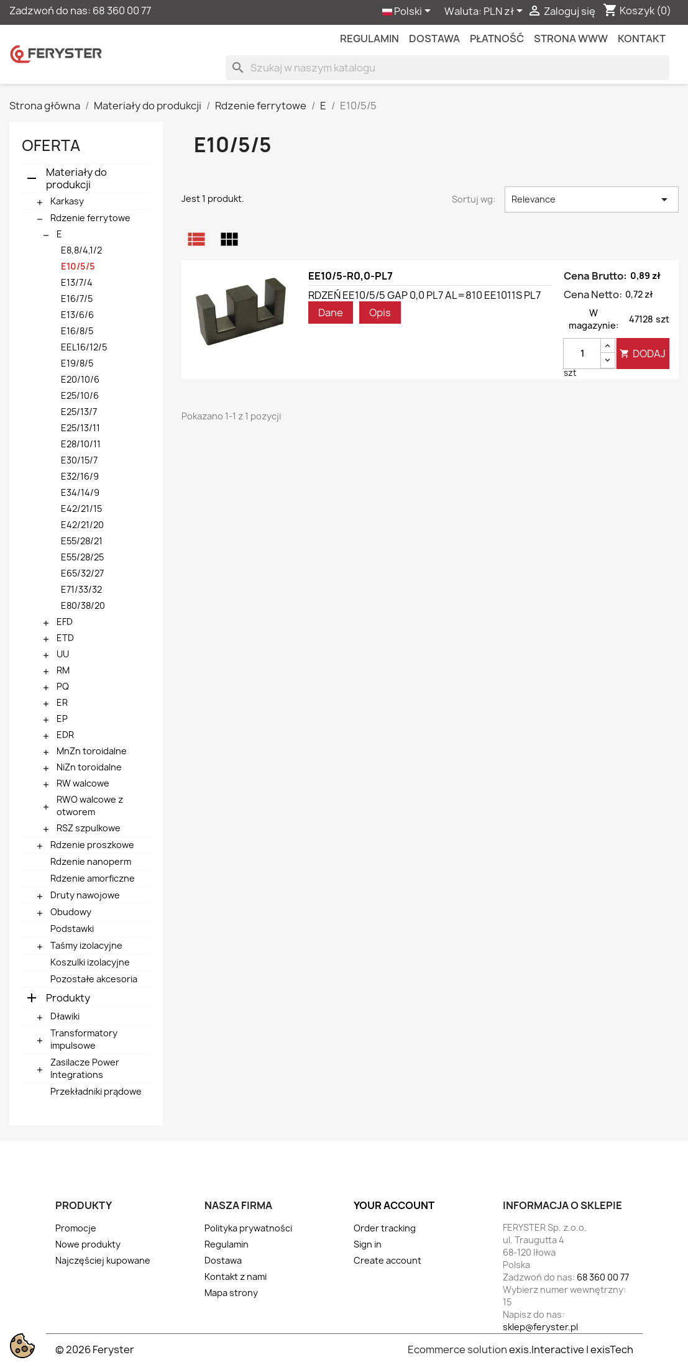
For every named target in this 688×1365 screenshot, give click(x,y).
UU (63, 654)
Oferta (51, 145)
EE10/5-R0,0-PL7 (350, 276)
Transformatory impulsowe (83, 1039)
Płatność (497, 38)
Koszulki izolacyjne (90, 962)
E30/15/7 (79, 460)
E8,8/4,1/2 (81, 250)
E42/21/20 (82, 525)
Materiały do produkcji (76, 178)
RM (63, 670)
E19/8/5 (77, 363)
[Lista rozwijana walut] (505, 11)
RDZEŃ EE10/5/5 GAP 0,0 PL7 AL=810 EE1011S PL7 (424, 295)
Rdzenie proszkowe (92, 845)
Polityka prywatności (248, 1228)
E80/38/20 (83, 605)
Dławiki (65, 1016)
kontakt (642, 38)
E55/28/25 (82, 557)
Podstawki (72, 928)
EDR (65, 735)
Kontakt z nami (235, 1276)
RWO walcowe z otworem (90, 805)
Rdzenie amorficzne (92, 878)
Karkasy (67, 201)
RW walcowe (83, 783)
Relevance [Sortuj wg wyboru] (591, 199)
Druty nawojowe (85, 895)
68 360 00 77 (122, 10)
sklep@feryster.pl (540, 1327)
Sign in (368, 1244)
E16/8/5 (77, 331)
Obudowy (70, 912)
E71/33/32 (81, 589)
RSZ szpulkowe (89, 828)
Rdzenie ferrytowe (90, 218)
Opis (380, 312)
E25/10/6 (80, 395)
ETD (65, 638)
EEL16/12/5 (84, 347)
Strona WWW (571, 38)
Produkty (68, 998)
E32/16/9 (80, 476)
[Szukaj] (447, 67)
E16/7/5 (77, 298)
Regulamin (369, 38)
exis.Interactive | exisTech (571, 1349)
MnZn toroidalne (92, 751)
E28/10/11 (81, 444)
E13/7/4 (77, 282)
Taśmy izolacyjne (86, 945)
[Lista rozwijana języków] (408, 11)
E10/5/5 (78, 266)
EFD (65, 622)
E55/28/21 (82, 541)
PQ (63, 686)
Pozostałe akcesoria (93, 979)
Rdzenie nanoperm (90, 861)
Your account (394, 1205)
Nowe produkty (88, 1244)
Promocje (75, 1228)
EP (62, 718)
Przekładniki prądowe (96, 1091)
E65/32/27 (82, 573)
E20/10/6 (80, 379)
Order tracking (385, 1228)
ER (62, 702)
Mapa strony (231, 1293)
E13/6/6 (77, 315)
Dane (330, 312)
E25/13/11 (80, 428)
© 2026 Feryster (94, 1349)
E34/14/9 (80, 492)
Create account (387, 1260)
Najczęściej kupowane (102, 1260)
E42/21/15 (81, 508)
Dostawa (434, 38)
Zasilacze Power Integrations (84, 1068)
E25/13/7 (79, 412)
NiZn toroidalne (89, 767)
